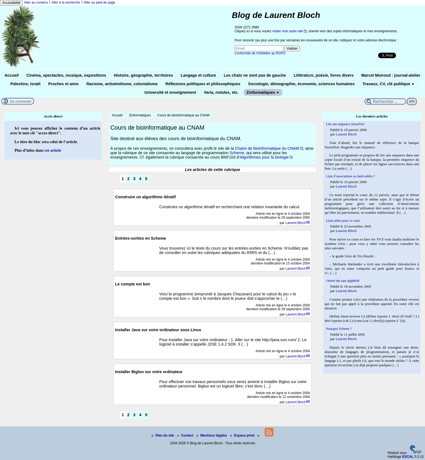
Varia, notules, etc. (221, 92)
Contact (185, 435)
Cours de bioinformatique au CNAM (183, 115)
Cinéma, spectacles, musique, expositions (66, 75)
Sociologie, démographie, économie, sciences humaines (301, 84)
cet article (52, 150)
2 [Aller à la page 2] (128, 178)
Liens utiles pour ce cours (343, 221)
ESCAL (408, 457)
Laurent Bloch (295, 223)
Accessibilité (11, 3)
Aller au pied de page (99, 2)
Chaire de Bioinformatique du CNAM (267, 148)
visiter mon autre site (287, 31)
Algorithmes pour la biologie (264, 157)
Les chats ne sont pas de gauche (255, 75)
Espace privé (242, 435)
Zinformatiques (263, 92)
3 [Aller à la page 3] (134, 178)
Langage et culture (198, 75)
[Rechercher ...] (385, 101)
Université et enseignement (170, 92)
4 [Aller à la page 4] (140, 178)
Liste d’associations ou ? (350, 176)
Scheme (237, 153)
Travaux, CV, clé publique (388, 84)
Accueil (12, 75)
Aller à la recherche (66, 2)
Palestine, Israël (25, 84)
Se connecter (20, 101)
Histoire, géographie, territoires (143, 75)
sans (342, 281)
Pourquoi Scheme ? (339, 329)
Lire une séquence (345, 124)
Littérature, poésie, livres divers (324, 75)
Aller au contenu (36, 2)
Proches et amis (63, 84)
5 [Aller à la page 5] (146, 178)
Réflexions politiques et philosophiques (202, 84)
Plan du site (163, 435)
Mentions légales (212, 435)
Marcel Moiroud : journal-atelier (390, 75)
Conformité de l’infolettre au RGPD (260, 53)
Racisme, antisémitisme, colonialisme (122, 84)
